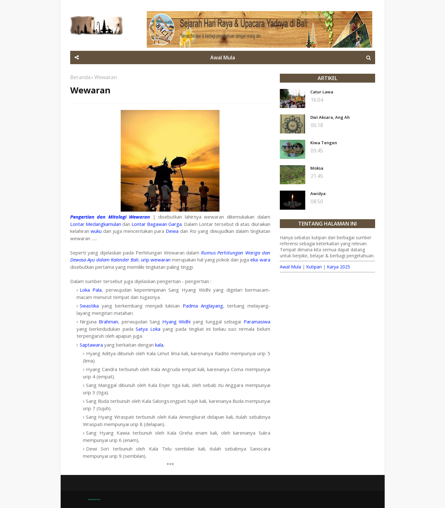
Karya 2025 (338, 267)
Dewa (172, 231)
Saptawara (91, 345)
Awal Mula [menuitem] (222, 57)
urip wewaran (156, 259)
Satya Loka (148, 329)
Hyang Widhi (176, 321)
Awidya (318, 193)
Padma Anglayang (203, 305)
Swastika (89, 305)
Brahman (108, 321)
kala (159, 345)
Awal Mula (290, 267)
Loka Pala (91, 290)
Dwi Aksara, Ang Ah (330, 117)
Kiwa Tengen (323, 143)
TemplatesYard (94, 499)
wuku (96, 231)
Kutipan (314, 267)
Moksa (316, 168)
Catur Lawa (321, 92)
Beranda (80, 77)
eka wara (260, 259)
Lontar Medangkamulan (95, 224)
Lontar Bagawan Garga (156, 224)
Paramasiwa (257, 321)
